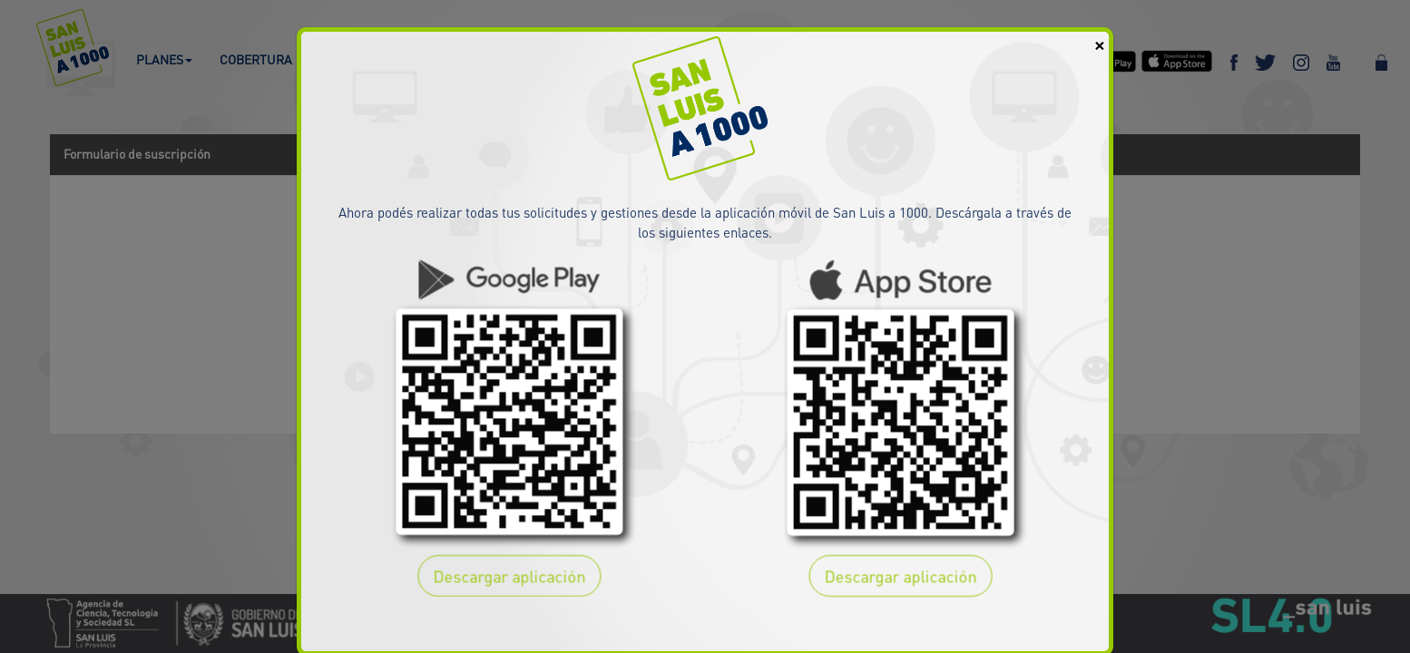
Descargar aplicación (508, 575)
